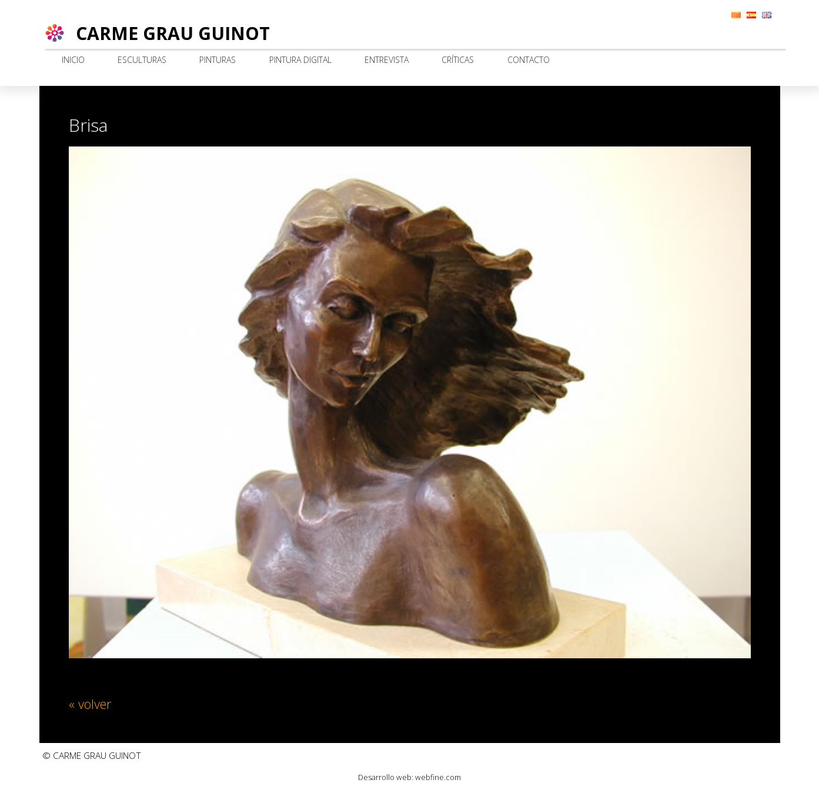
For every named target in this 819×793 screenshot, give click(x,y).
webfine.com (438, 777)
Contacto (528, 59)
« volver (90, 703)
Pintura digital (300, 59)
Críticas (458, 59)
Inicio (73, 59)
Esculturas (142, 59)
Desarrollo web (385, 777)
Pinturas (217, 59)
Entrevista (387, 59)
